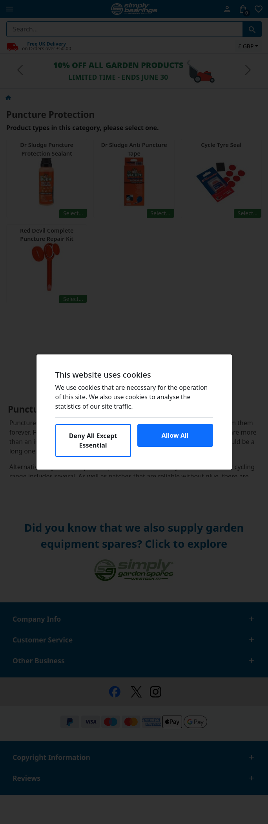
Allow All (175, 435)
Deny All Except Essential (93, 440)
